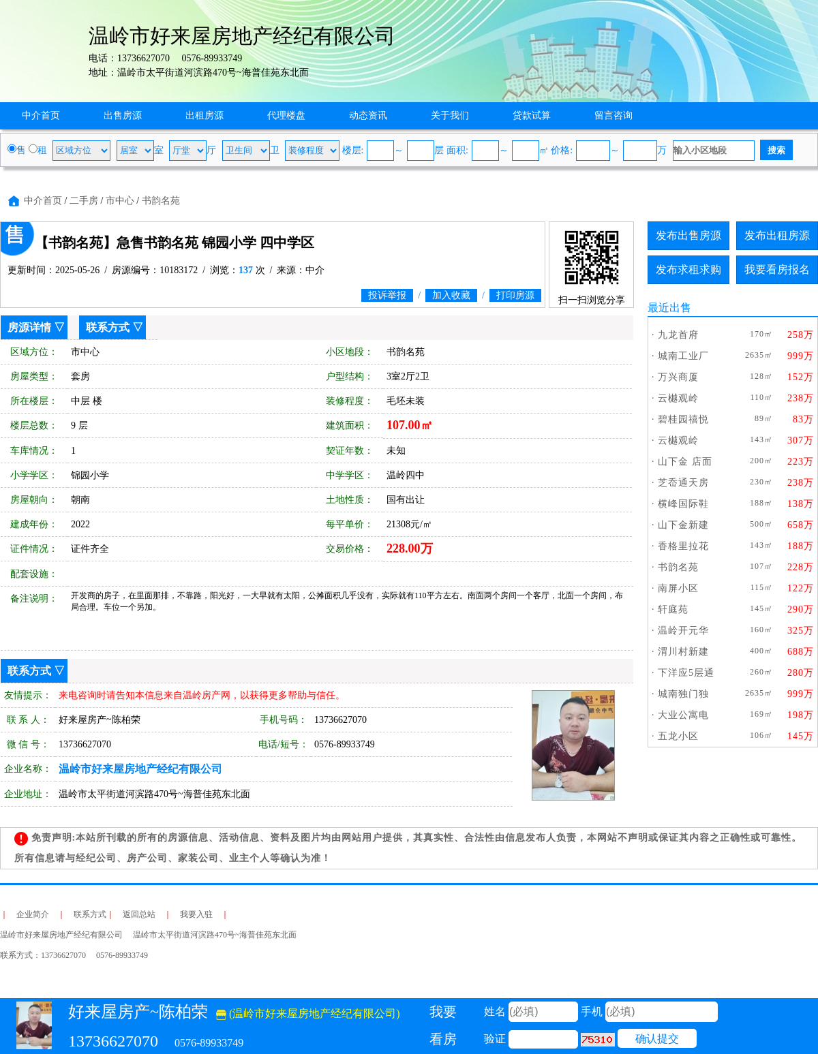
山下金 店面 (685, 461)
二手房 (84, 201)
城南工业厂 (683, 356)
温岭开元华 (683, 630)
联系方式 (108, 327)
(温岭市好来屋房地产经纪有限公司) (308, 1013)
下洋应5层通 (686, 673)
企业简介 (32, 914)
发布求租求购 (688, 269)
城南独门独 (683, 694)
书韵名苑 (161, 201)
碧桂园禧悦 (683, 419)
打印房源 (515, 295)
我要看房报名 (777, 269)
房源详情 (29, 327)
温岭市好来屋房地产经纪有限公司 (140, 769)
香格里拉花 (683, 546)
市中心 (120, 201)
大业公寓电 (683, 715)
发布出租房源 (777, 235)
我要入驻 (196, 914)
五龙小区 (678, 736)
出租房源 (204, 115)
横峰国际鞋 (683, 504)
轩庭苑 (673, 609)
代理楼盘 (286, 115)
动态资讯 (368, 115)
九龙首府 (678, 335)
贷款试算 (532, 115)
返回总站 (139, 914)
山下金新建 (683, 525)
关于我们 (450, 115)
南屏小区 (678, 588)
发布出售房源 (688, 235)
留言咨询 (613, 115)
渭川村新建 (683, 652)
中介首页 (41, 115)
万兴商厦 (678, 377)
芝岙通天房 (683, 483)
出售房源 (123, 115)
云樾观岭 (678, 398)
